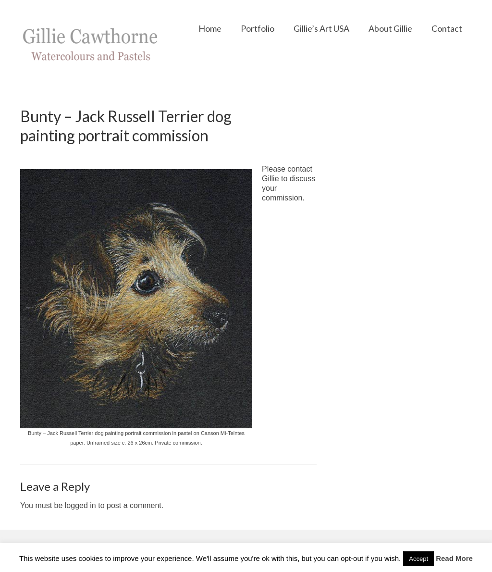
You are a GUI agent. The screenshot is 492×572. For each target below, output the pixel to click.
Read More (454, 558)
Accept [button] (418, 558)
